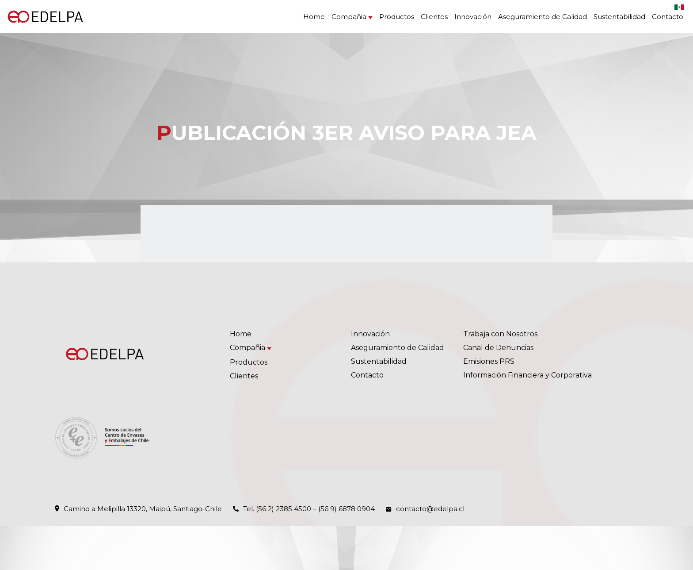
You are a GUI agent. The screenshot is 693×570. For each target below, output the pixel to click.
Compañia (348, 16)
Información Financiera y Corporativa (527, 375)
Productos (396, 16)
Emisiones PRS (488, 361)
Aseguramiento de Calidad (542, 16)
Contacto (667, 16)
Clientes (434, 16)
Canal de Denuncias (498, 347)
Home (314, 16)
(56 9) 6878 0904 (346, 509)
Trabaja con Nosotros (500, 334)
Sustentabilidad (619, 16)
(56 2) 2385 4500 (283, 509)
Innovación (472, 16)
